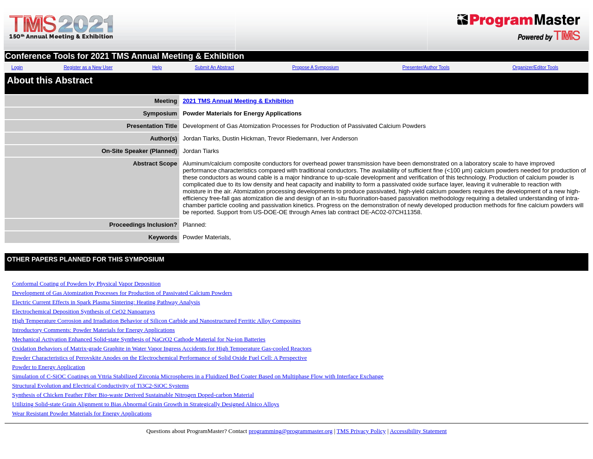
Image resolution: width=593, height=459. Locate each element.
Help (157, 67)
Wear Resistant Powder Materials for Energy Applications (81, 413)
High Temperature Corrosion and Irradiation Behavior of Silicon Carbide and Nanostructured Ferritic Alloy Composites (156, 320)
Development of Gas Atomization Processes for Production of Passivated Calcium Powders (122, 292)
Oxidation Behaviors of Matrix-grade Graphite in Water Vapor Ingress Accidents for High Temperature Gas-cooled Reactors (161, 348)
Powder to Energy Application (48, 366)
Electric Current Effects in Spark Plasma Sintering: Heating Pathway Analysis (106, 302)
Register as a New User (88, 67)
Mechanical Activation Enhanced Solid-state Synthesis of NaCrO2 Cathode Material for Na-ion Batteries (138, 339)
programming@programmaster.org (291, 430)
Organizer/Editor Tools (535, 67)
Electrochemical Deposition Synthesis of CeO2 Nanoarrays (83, 311)
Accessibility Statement (418, 430)
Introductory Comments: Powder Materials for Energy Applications (93, 329)
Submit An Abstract (214, 67)
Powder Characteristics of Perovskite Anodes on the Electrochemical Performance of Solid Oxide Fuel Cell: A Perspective (159, 357)
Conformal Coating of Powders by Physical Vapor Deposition (86, 283)
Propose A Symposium (315, 67)
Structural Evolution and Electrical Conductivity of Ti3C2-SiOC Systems (100, 385)
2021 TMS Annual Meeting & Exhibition (238, 100)
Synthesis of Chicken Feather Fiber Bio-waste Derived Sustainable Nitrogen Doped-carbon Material (133, 394)
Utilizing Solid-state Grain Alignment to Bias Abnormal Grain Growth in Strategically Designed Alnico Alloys (145, 404)
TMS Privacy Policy (361, 430)
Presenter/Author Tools (426, 67)
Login (17, 67)
